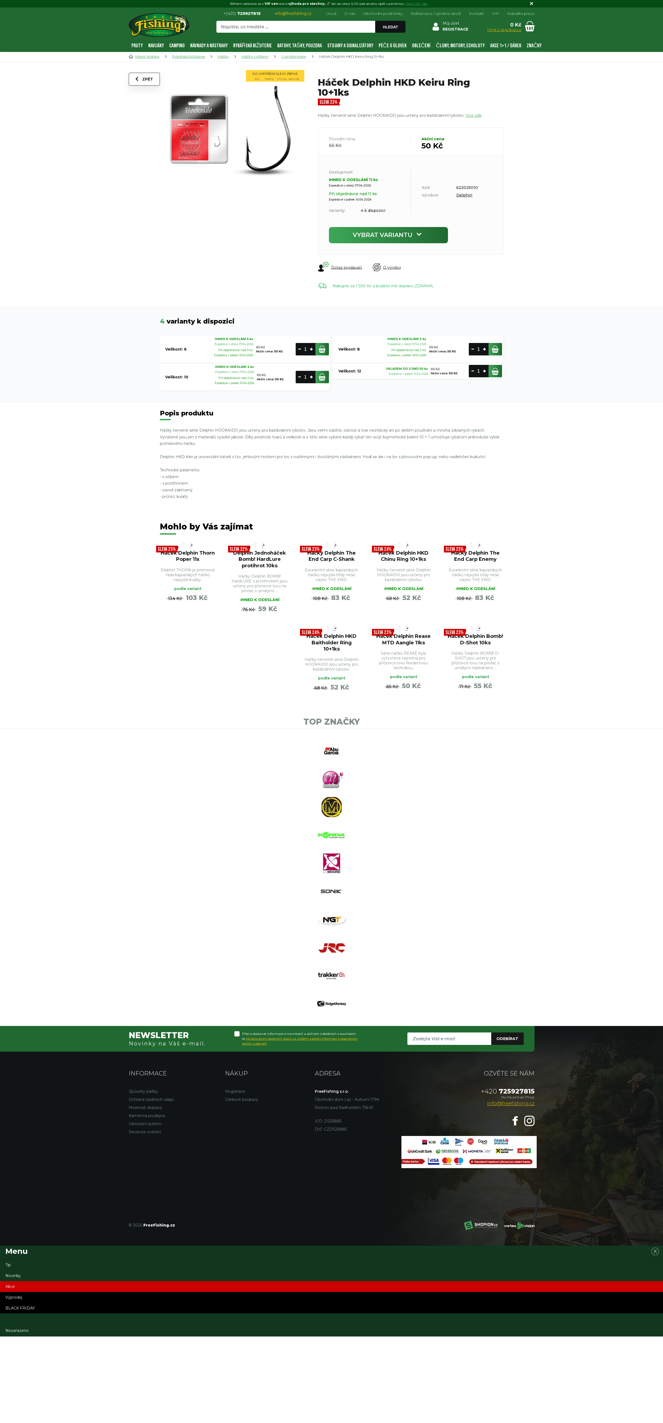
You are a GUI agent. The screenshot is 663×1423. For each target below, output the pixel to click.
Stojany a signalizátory (350, 45)
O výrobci (387, 267)
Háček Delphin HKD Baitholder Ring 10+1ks (331, 642)
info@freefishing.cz (293, 13)
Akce (10, 1287)
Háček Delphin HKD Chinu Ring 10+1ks (403, 556)
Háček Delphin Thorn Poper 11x (187, 556)
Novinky (13, 1276)
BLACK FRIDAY (20, 1308)
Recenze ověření (145, 1132)
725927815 (508, 1092)
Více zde (474, 115)
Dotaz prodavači (340, 267)
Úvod (331, 13)
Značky (534, 45)
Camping (177, 45)
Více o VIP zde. (416, 4)
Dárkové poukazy (241, 1100)
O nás (349, 13)
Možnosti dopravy (145, 1108)
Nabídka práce (521, 13)
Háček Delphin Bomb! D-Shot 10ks (475, 639)
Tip (8, 1265)
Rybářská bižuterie (252, 45)
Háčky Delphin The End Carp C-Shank (331, 556)
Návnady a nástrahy (209, 45)
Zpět (144, 78)
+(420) (241, 13)
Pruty (137, 45)
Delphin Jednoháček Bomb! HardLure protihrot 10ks (259, 559)
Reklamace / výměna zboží (436, 13)
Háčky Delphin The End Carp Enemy (475, 556)
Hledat (390, 27)
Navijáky (156, 45)
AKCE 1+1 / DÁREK (505, 45)
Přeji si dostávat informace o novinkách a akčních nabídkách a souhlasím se (300, 1039)
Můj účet (451, 23)
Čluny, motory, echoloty (460, 45)
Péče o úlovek (393, 45)
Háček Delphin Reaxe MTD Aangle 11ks (403, 639)
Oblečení (421, 45)
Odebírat (507, 1039)
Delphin (464, 194)
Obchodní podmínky (383, 13)
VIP (495, 13)
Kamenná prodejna (147, 1116)
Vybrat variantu (388, 234)
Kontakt (476, 13)
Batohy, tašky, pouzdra (299, 45)
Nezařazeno (17, 1331)
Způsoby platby (143, 1091)
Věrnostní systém (145, 1124)
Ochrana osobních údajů (151, 1100)
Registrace (235, 1091)
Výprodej (13, 1297)
